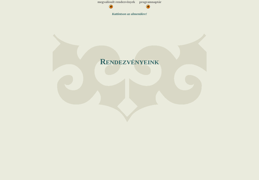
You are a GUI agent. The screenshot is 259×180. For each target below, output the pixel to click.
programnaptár (150, 2)
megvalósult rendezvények (116, 2)
